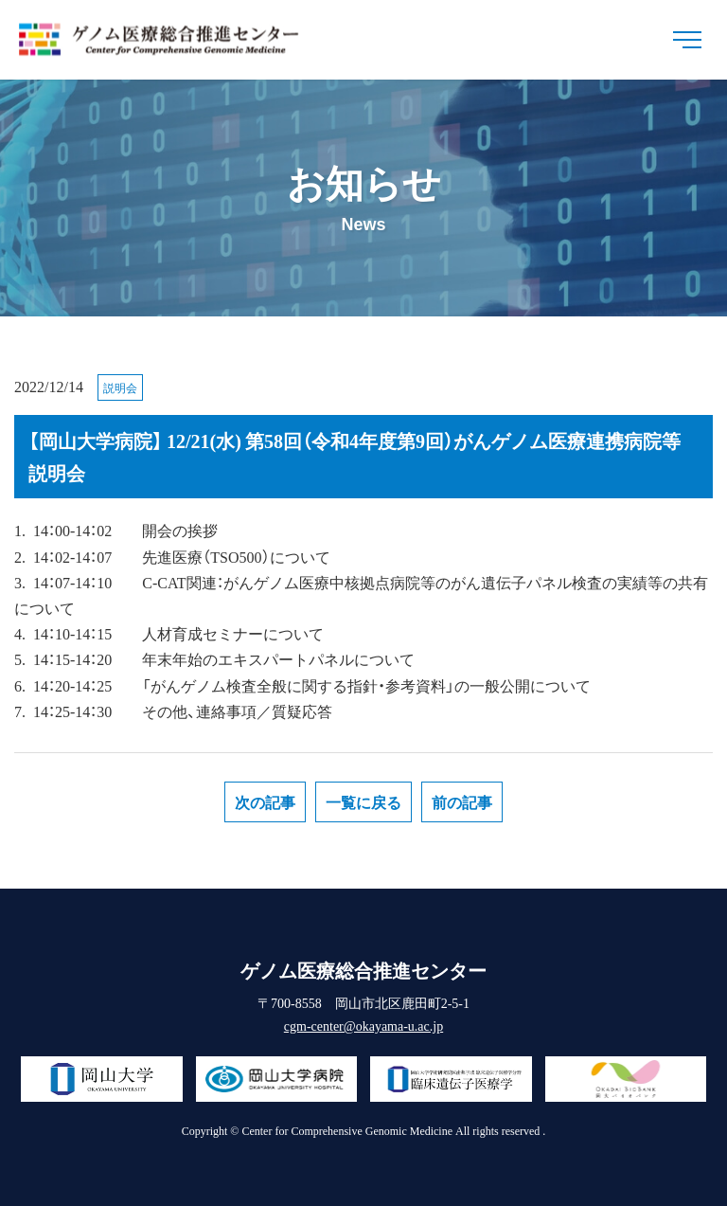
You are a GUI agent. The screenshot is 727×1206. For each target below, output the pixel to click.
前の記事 (462, 801)
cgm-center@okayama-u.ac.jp (363, 1025)
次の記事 (265, 801)
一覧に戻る (363, 801)
